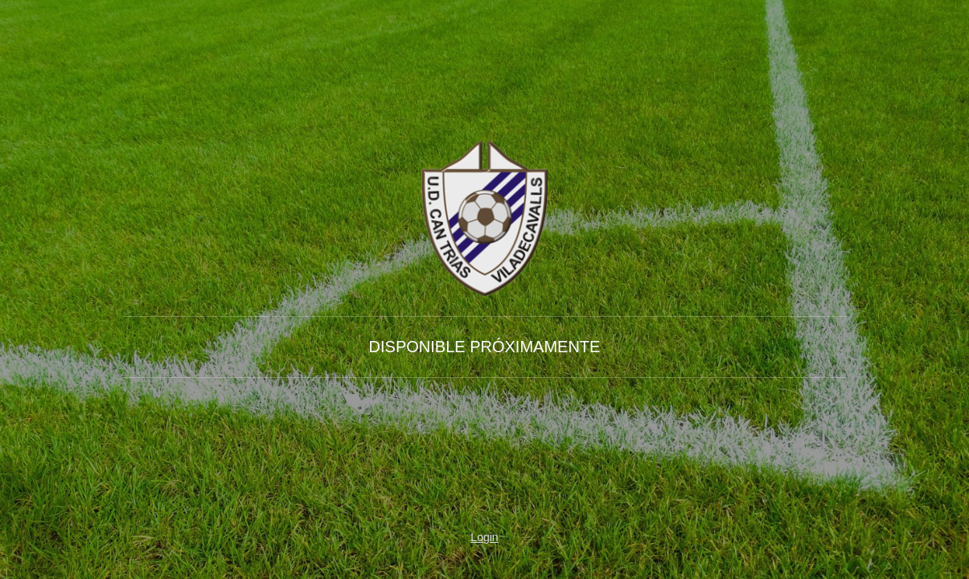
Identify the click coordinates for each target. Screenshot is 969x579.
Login (484, 537)
